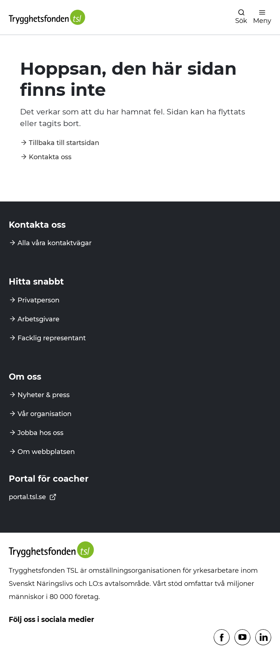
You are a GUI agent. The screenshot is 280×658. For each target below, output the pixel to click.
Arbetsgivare (38, 319)
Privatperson (38, 300)
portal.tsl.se (33, 497)
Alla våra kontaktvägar (55, 243)
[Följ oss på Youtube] (242, 637)
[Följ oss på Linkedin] (263, 637)
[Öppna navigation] (241, 17)
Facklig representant (52, 338)
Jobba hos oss (40, 433)
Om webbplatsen (46, 452)
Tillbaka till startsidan (64, 143)
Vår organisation (44, 414)
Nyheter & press (44, 395)
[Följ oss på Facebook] (222, 637)
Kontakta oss (50, 157)
